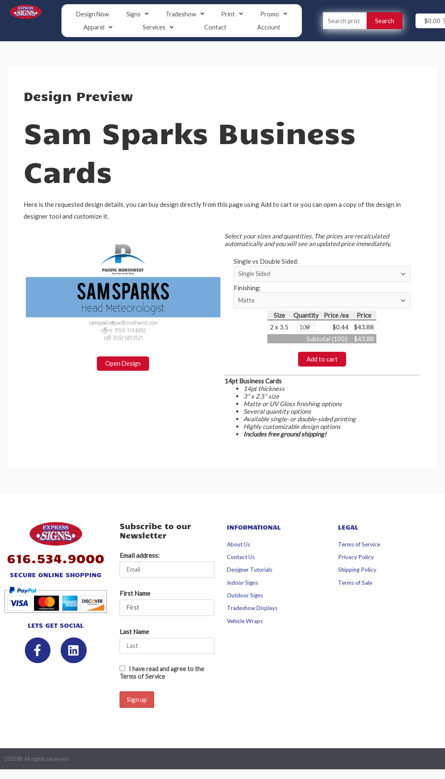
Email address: (140, 558)
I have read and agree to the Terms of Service (163, 676)
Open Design (123, 364)
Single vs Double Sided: (266, 262)
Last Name (134, 634)
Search (384, 21)
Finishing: (247, 289)
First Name (135, 596)
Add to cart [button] (322, 361)
